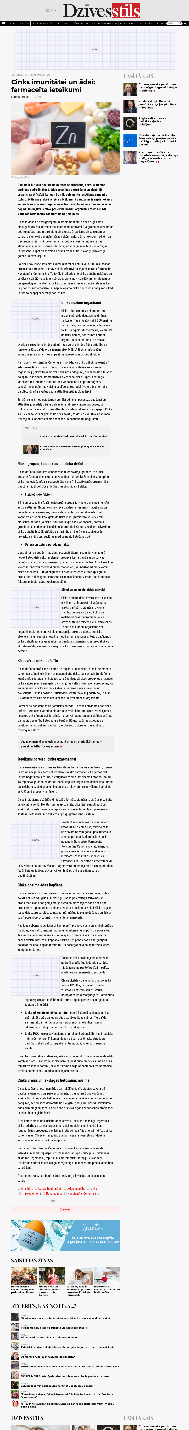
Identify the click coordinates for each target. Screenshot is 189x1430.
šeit (62, 746)
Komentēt (65, 1209)
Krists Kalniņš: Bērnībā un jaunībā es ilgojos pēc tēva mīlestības (157, 104)
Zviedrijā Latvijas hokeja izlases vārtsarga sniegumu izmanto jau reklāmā (67, 1347)
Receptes (161, 23)
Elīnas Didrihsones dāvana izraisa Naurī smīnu (49, 1337)
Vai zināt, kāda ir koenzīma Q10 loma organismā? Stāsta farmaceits (79, 1290)
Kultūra (24, 23)
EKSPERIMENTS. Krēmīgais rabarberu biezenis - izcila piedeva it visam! (65, 1376)
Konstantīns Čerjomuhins (81, 1193)
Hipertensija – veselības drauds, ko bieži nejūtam (107, 1289)
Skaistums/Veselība (42, 23)
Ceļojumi (62, 23)
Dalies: (54, 1201)
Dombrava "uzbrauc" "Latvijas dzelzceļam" (48, 1356)
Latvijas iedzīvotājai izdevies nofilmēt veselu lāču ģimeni (57, 1385)
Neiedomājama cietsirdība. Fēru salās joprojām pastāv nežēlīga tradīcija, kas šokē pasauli (157, 140)
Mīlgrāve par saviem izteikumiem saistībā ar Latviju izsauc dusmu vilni (65, 1318)
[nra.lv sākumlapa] (51, 10)
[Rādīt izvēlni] (3, 23)
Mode (13, 23)
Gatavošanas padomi (104, 23)
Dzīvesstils (22, 75)
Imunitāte (25, 1189)
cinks (92, 1189)
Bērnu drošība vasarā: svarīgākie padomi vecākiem (22, 1289)
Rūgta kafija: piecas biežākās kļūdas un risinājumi (152, 121)
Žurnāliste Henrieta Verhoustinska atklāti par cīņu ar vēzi (73, 436)
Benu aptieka (52, 1193)
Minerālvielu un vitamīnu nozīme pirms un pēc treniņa (49, 1290)
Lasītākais (138, 76)
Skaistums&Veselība (40, 75)
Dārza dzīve (145, 23)
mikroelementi (30, 1193)
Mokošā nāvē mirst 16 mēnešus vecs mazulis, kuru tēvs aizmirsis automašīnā (70, 1366)
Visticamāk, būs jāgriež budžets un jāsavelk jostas (52, 1327)
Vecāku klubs (127, 23)
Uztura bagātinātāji (48, 1189)
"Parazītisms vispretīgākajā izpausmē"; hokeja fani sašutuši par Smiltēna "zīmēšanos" (67, 1395)
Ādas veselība (74, 1189)
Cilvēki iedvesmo (80, 23)
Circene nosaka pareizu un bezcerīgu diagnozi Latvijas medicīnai (158, 87)
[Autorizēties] (186, 23)
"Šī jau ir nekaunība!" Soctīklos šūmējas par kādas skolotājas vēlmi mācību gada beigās (67, 1405)
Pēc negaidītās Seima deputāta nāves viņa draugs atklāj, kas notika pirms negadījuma (158, 157)
